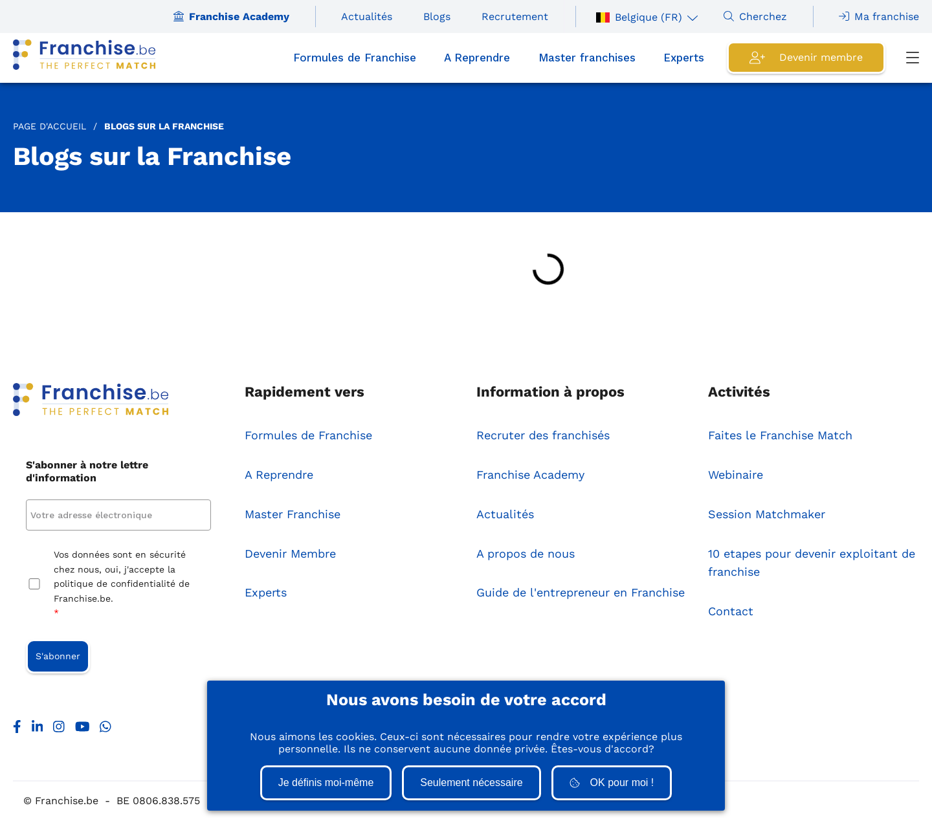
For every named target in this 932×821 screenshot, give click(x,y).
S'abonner (58, 656)
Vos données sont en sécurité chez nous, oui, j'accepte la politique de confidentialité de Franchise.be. (122, 584)
